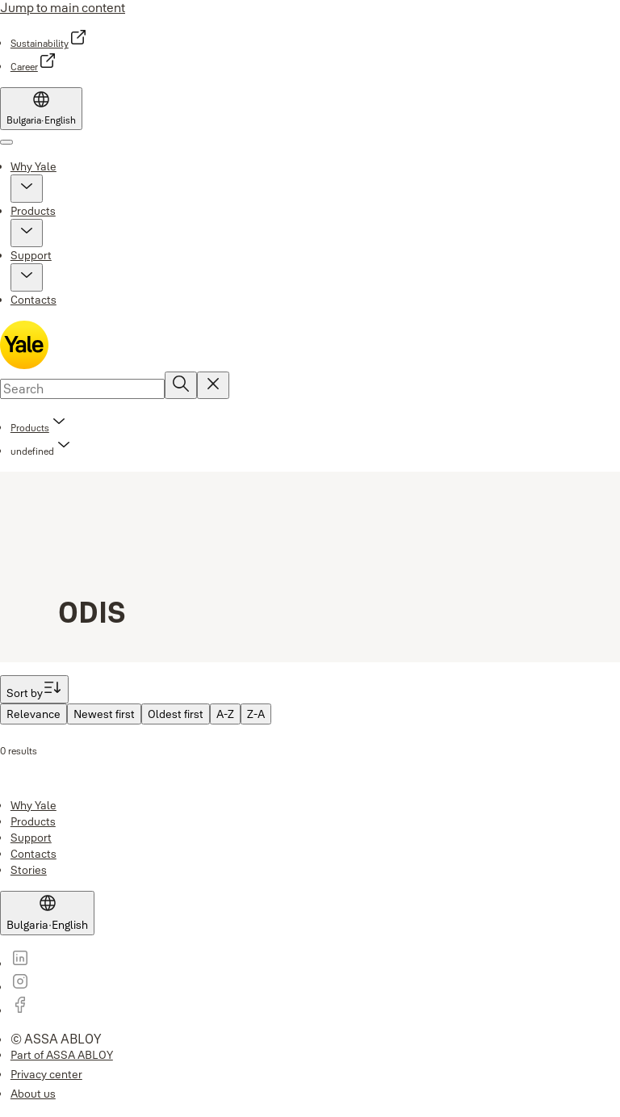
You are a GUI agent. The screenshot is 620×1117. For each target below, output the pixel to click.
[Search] (181, 385)
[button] (26, 188)
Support (31, 255)
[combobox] (82, 388)
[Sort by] (34, 689)
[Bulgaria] (41, 108)
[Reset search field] (213, 385)
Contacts (33, 299)
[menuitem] (33, 713)
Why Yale (33, 166)
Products (33, 211)
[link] (49, 43)
